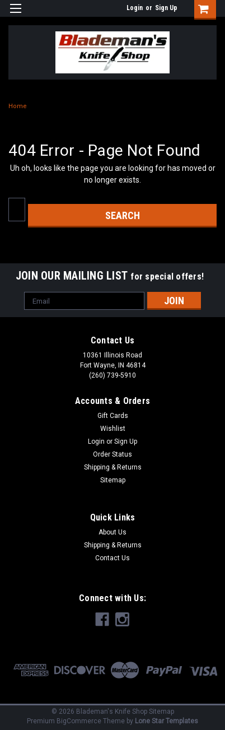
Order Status (112, 454)
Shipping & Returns (113, 467)
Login (134, 8)
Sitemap (112, 480)
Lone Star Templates (166, 721)
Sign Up (166, 8)
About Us (112, 532)
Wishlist (112, 429)
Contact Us (112, 558)
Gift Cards (112, 416)
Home (17, 106)
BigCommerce (79, 721)
